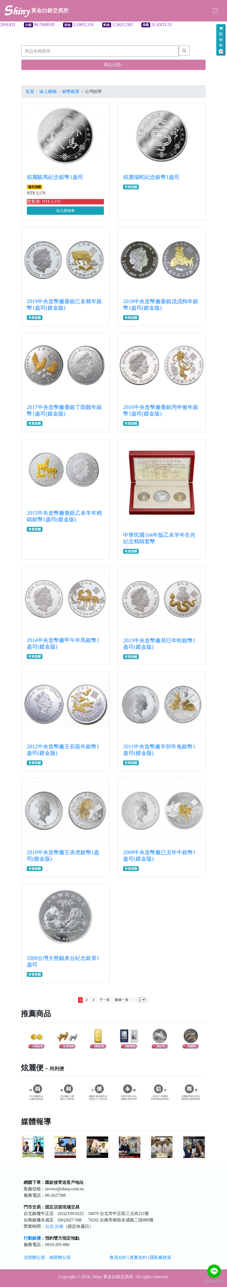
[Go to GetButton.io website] (214, 1281)
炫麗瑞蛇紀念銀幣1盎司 (151, 177)
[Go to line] (214, 1271)
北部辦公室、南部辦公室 (47, 1257)
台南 (59, 1226)
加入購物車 (65, 211)
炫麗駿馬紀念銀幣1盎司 (55, 177)
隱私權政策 (160, 1257)
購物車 (221, 40)
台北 (49, 1226)
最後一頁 (122, 1000)
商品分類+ (113, 64)
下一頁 (104, 1000)
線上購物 (48, 91)
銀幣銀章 (70, 91)
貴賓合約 (138, 1257)
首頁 (29, 91)
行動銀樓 (32, 1238)
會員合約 (118, 1257)
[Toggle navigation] (215, 10)
